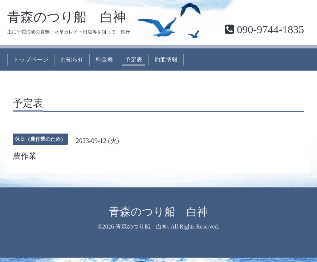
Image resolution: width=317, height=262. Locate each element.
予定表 (133, 59)
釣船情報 (166, 59)
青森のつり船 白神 (66, 17)
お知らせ (72, 59)
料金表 (104, 59)
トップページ (30, 59)
